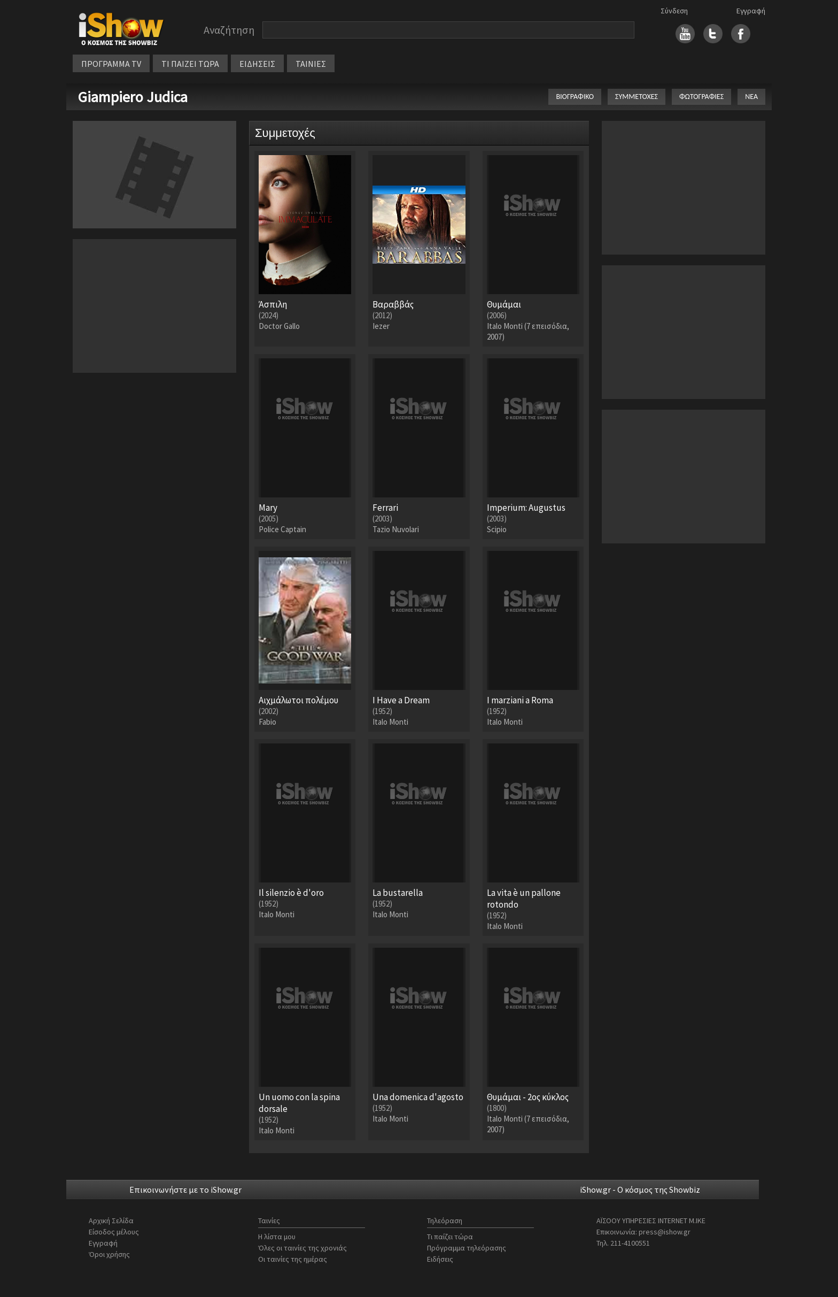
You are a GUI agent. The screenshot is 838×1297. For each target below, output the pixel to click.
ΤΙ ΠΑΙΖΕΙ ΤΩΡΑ (190, 63)
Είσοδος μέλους (114, 1232)
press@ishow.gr (664, 1232)
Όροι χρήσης (109, 1254)
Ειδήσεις (440, 1259)
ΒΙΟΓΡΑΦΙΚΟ (575, 96)
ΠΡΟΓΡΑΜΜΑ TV (111, 63)
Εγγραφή (750, 11)
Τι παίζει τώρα (450, 1236)
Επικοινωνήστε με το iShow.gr (185, 1189)
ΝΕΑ (751, 96)
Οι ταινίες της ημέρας (292, 1259)
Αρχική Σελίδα (111, 1220)
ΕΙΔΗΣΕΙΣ (257, 63)
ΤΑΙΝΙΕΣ (311, 63)
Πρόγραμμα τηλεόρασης (466, 1248)
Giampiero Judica (133, 96)
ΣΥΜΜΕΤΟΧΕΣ (636, 96)
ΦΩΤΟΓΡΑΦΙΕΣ (701, 96)
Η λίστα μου (277, 1236)
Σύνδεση (674, 11)
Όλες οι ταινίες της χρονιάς (302, 1248)
